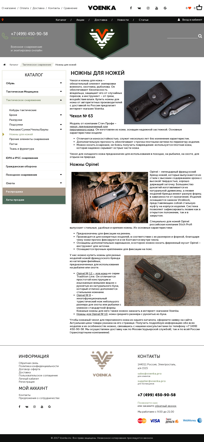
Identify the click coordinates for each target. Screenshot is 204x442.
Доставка (38, 8)
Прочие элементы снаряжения (29, 139)
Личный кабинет (29, 378)
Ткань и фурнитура (21, 148)
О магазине (9, 8)
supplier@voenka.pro (152, 381)
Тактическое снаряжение (36, 64)
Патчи (13, 144)
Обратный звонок (22, 37)
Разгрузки (15, 119)
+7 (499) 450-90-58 (29, 33)
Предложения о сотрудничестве (39, 398)
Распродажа (14, 191)
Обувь (10, 83)
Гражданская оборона (21, 166)
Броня (13, 114)
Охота (10, 183)
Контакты (54, 8)
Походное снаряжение (21, 174)
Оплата (24, 8)
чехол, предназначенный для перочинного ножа (89, 128)
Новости (123, 19)
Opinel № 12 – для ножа (92, 273)
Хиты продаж (15, 199)
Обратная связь (28, 363)
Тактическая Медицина (22, 91)
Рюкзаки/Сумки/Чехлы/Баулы (28, 129)
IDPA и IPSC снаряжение (22, 158)
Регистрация (27, 381)
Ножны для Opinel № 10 (92, 314)
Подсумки (16, 124)
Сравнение (70, 8)
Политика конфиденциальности (39, 366)
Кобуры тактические (22, 110)
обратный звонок (165, 405)
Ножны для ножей (21, 134)
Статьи (143, 19)
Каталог (61, 19)
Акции (80, 19)
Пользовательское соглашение (38, 375)
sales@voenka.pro (150, 373)
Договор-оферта (29, 369)
